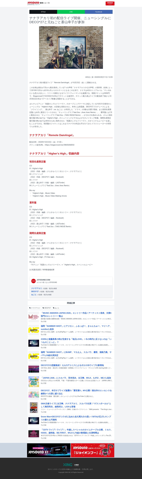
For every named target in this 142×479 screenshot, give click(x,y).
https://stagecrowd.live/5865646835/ (60, 145)
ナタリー (37, 4)
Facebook (98, 12)
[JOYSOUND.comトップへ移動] (110, 3)
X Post (43, 12)
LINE (71, 12)
